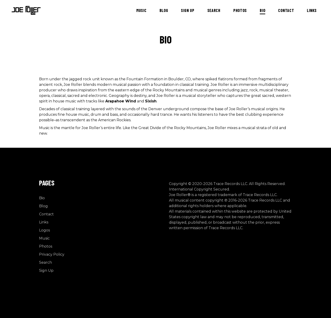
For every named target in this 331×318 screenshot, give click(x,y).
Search (45, 262)
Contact (46, 214)
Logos (44, 230)
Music (44, 238)
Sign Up (46, 270)
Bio (42, 198)
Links (43, 222)
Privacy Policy (51, 254)
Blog (43, 206)
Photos (45, 246)
